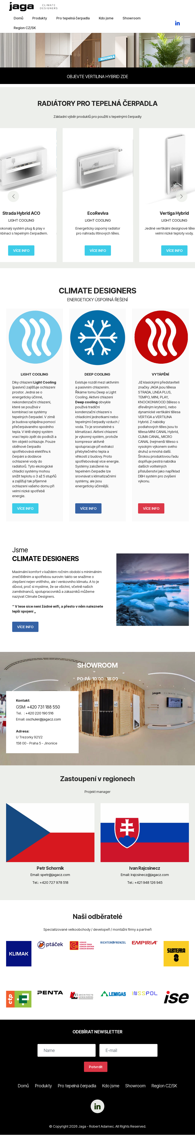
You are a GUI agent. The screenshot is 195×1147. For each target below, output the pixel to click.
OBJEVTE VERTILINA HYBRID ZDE (97, 76)
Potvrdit (95, 1067)
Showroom (132, 18)
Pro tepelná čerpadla (73, 18)
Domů (18, 18)
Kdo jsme (106, 18)
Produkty (39, 18)
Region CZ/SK (25, 28)
